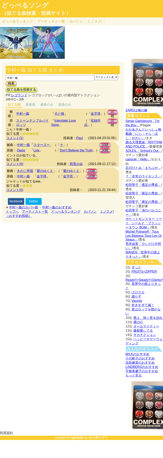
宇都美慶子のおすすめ (141, 371)
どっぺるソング (25, 5)
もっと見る (133, 375)
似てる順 (14, 104)
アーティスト (51, 21)
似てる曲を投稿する (21, 89)
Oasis (21, 150)
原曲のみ (64, 104)
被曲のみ (46, 104)
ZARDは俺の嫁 (136, 110)
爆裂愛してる (143, 330)
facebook (16, 201)
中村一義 (22, 113)
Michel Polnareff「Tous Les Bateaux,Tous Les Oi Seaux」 (143, 235)
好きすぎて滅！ (143, 305)
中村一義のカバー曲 (23, 207)
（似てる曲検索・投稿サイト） (36, 13)
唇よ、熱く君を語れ (148, 318)
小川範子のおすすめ (140, 358)
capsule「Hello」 (138, 159)
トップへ (12, 211)
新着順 (30, 104)
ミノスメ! (94, 21)
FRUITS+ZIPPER (144, 271)
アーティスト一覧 (35, 211)
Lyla (36, 150)
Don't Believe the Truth (76, 150)
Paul (79, 138)
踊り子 (136, 296)
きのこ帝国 (25, 171)
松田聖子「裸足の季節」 (143, 185)
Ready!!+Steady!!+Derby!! (144, 280)
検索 (11, 83)
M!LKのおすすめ (137, 354)
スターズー (41, 145)
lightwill (77, 437)
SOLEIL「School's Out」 (143, 150)
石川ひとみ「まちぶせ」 (143, 167)
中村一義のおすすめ (56, 207)
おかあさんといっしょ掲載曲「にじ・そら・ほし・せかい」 (143, 134)
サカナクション (144, 335)
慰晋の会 (76, 164)
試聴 (112, 112)
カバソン (76, 21)
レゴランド (19, 95)
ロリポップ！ (98, 437)
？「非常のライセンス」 (143, 176)
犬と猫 (59, 113)
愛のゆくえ (45, 171)
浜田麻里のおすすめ (140, 362)
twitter (33, 201)
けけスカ (138, 292)
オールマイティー (146, 326)
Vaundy (137, 300)
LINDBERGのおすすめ (141, 367)
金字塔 (95, 113)
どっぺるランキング (65, 211)
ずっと (136, 267)
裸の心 (138, 322)
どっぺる (17, 21)
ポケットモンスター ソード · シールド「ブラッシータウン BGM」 (143, 223)
